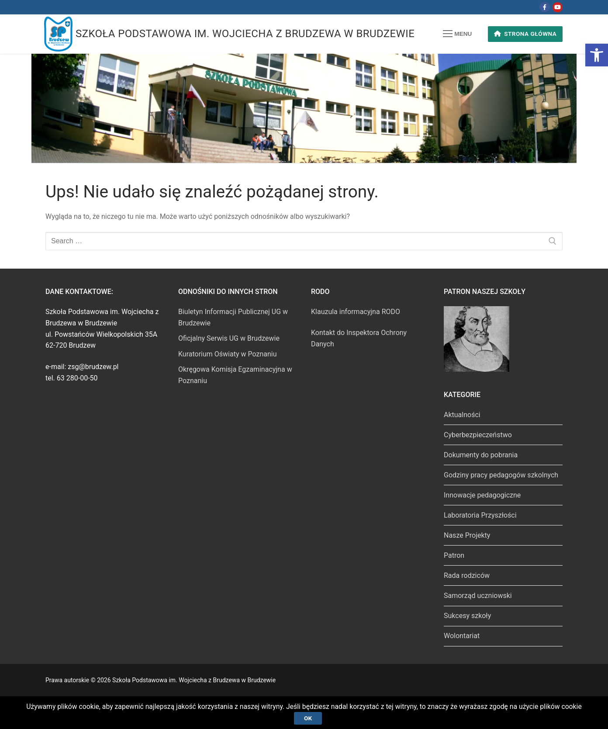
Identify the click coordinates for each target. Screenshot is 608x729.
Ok (308, 717)
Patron (454, 555)
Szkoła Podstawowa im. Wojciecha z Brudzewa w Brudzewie (245, 34)
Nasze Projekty (467, 535)
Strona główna (525, 33)
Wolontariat (462, 636)
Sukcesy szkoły (467, 616)
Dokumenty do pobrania (481, 455)
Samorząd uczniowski (478, 595)
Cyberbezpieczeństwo (478, 435)
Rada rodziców (467, 575)
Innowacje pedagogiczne (482, 495)
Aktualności (462, 415)
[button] (596, 55)
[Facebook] (544, 7)
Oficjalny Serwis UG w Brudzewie (229, 338)
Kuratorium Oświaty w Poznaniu (227, 354)
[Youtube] (558, 7)
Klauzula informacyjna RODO (355, 311)
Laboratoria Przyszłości (480, 515)
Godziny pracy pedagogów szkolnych (501, 475)
